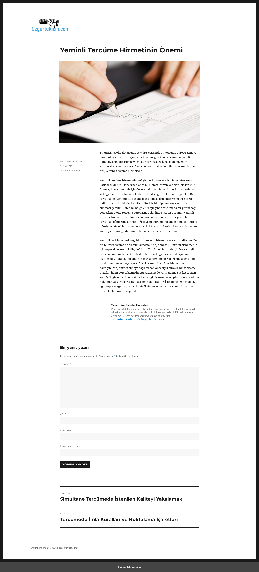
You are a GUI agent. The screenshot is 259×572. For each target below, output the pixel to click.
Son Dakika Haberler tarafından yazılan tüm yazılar (138, 319)
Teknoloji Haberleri (70, 170)
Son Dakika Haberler (71, 161)
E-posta (66, 430)
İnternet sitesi (70, 446)
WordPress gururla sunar (65, 548)
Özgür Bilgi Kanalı (39, 548)
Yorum (65, 364)
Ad (63, 414)
